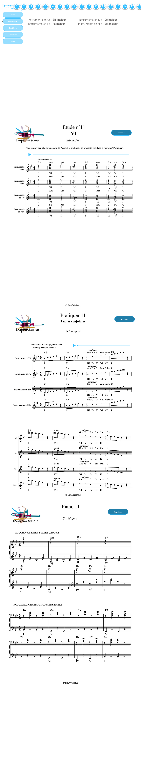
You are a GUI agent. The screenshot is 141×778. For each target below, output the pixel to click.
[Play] (29, 154)
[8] (67, 6)
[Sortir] (13, 8)
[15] (118, 6)
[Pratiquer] (13, 35)
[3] (31, 6)
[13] (103, 6)
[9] (74, 6)
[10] (82, 6)
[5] (45, 6)
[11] (89, 6)
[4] (38, 6)
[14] (111, 6)
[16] (125, 6)
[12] (96, 6)
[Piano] (13, 41)
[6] (53, 6)
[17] (132, 6)
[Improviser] (13, 21)
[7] (60, 6)
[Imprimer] (121, 133)
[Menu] (13, 15)
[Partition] (13, 28)
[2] (24, 6)
